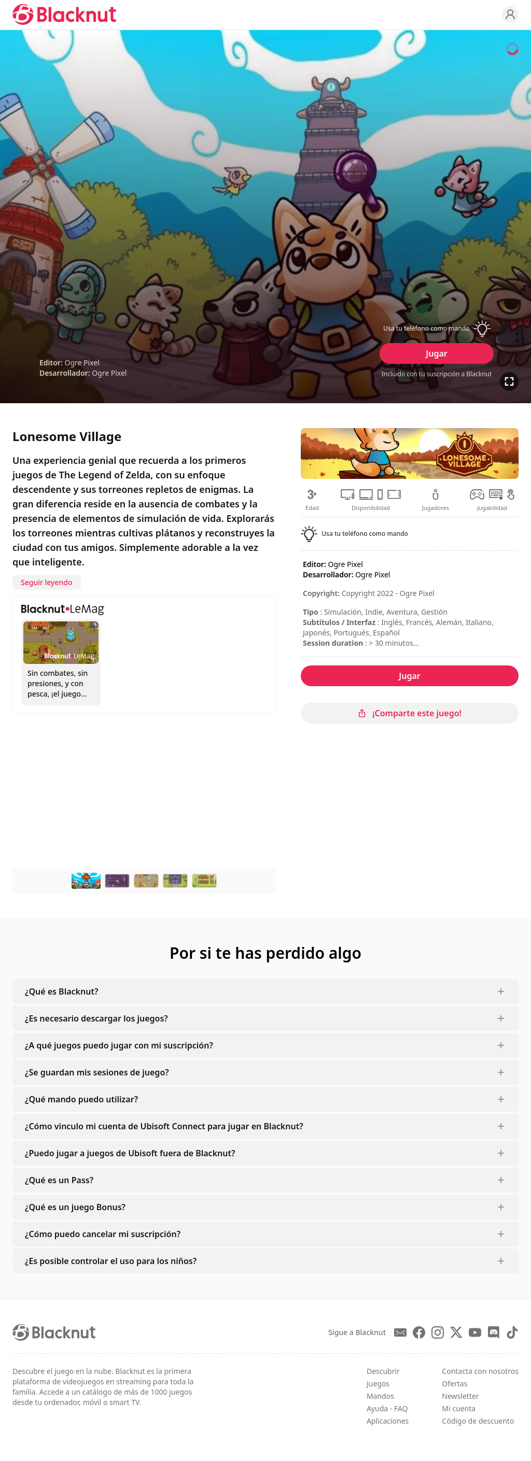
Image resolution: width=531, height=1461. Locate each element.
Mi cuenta (459, 1408)
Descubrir (383, 1371)
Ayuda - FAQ (387, 1408)
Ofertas (454, 1383)
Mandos (380, 1396)
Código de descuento (478, 1421)
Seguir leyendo (47, 582)
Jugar (436, 353)
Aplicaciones (388, 1421)
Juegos (378, 1383)
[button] (437, 328)
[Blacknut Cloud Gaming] (64, 14)
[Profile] (510, 14)
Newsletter (460, 1396)
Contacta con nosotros (480, 1371)
